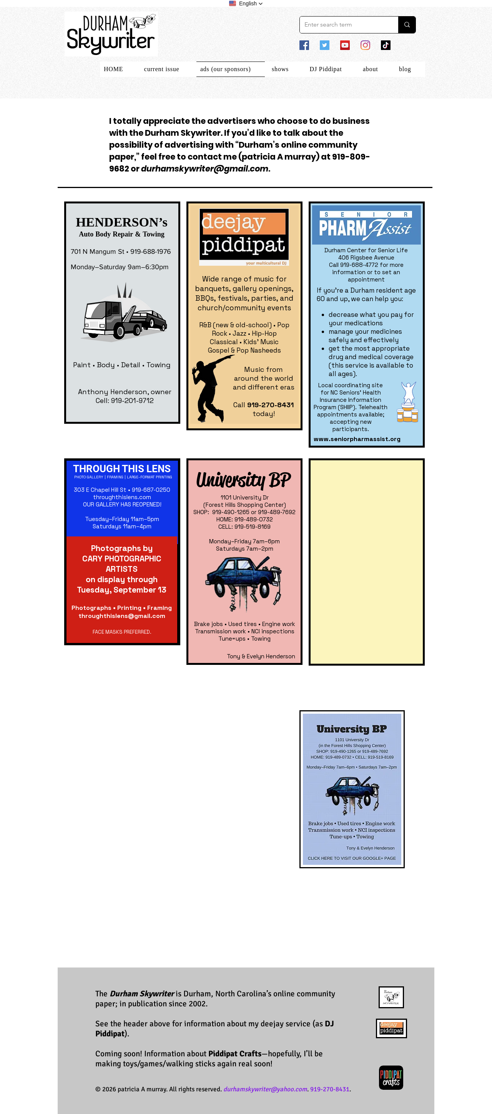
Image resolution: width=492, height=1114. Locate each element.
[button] (246, 3)
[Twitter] (324, 45)
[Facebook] (304, 45)
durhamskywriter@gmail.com (204, 168)
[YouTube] (345, 45)
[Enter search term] (343, 25)
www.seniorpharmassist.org (357, 439)
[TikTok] (386, 45)
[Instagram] (365, 45)
